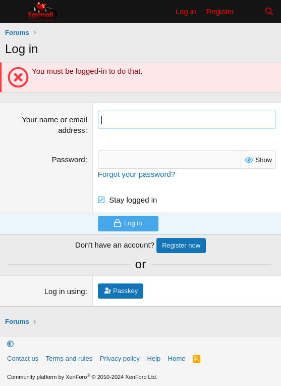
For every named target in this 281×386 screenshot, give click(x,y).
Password (68, 159)
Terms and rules (69, 358)
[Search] (269, 11)
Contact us (22, 358)
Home (177, 358)
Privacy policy (120, 358)
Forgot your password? (136, 174)
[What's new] (249, 11)
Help (154, 358)
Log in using (64, 291)
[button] (10, 344)
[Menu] (14, 12)
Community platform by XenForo (82, 377)
